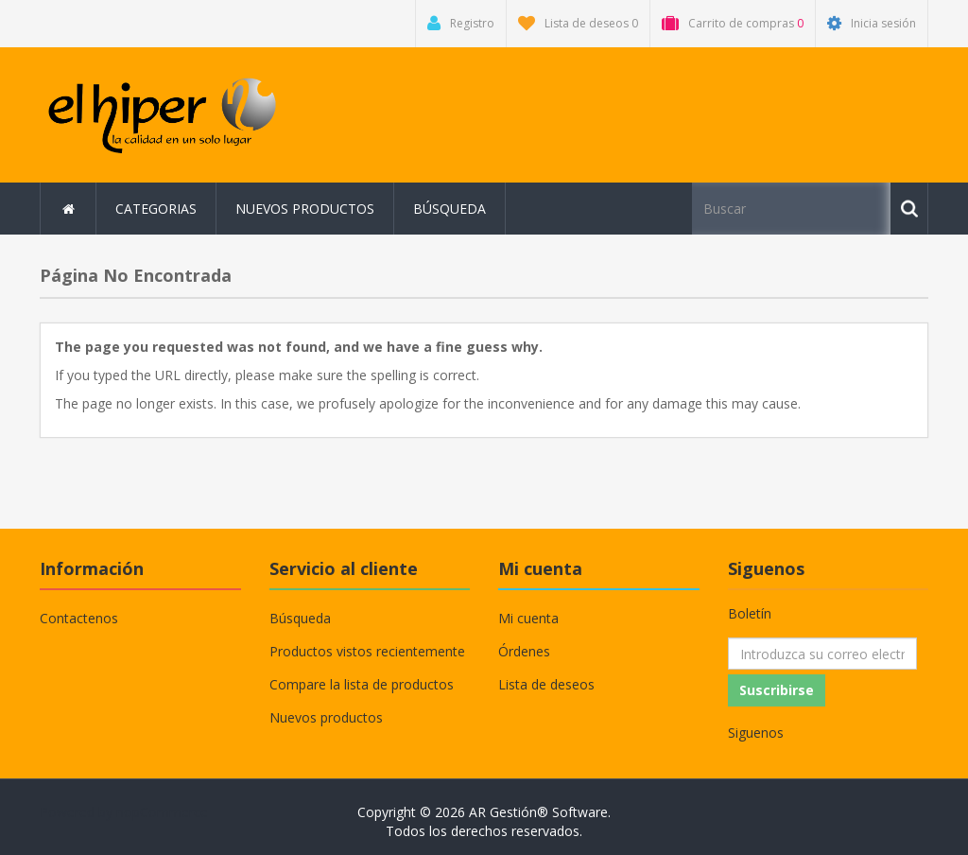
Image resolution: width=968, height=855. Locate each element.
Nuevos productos (304, 209)
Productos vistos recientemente (367, 651)
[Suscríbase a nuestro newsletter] (822, 653)
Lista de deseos (546, 684)
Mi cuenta (528, 618)
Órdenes (524, 651)
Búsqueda (449, 209)
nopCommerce (162, 812)
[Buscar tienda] (791, 209)
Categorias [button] (156, 209)
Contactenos (79, 618)
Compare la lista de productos (361, 684)
